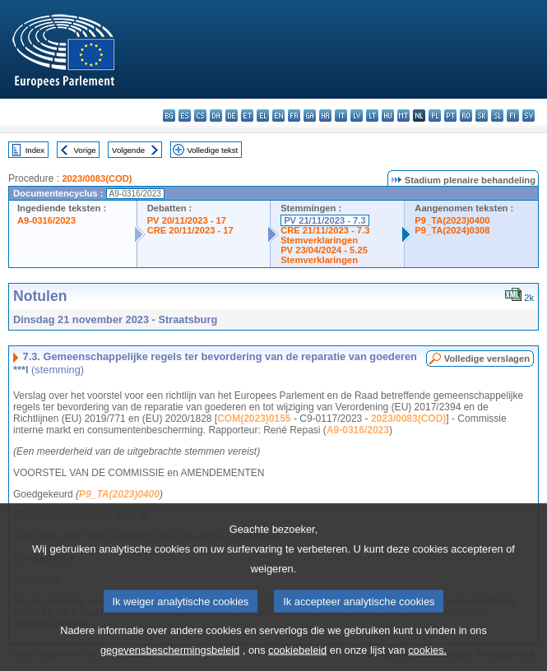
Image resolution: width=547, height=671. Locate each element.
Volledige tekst (212, 150)
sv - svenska (528, 115)
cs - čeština (200, 115)
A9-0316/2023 (46, 220)
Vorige (85, 150)
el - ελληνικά (263, 115)
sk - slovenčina (481, 115)
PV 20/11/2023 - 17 (186, 220)
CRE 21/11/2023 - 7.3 (324, 230)
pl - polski (435, 115)
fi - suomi (513, 115)
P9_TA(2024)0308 (452, 230)
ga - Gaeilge (310, 115)
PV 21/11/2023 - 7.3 (325, 220)
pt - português (450, 115)
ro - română (466, 115)
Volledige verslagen (487, 358)
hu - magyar (388, 115)
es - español (184, 115)
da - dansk (216, 115)
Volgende (128, 150)
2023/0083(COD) (97, 178)
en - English (278, 115)
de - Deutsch (231, 115)
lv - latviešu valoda (356, 115)
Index (34, 150)
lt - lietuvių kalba (372, 115)
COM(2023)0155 (253, 418)
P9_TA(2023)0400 (452, 220)
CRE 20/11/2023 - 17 (190, 230)
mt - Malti (403, 115)
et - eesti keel (247, 115)
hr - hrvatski (325, 115)
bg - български (169, 115)
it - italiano (341, 115)
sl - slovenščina (497, 115)
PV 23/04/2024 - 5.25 (324, 250)
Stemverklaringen (319, 240)
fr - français (294, 115)
